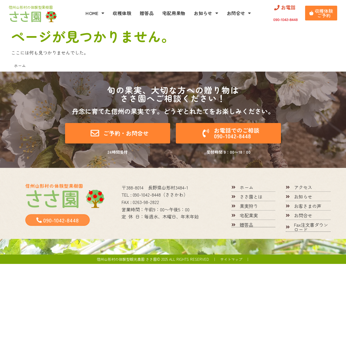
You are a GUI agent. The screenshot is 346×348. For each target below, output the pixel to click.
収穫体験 (122, 13)
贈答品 (147, 13)
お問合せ (239, 13)
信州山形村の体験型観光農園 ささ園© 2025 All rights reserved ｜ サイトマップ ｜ (173, 259)
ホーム (20, 65)
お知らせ (206, 13)
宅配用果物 (173, 13)
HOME (95, 13)
